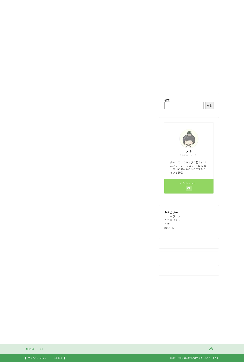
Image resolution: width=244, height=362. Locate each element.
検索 (167, 100)
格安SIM (169, 228)
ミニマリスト (172, 220)
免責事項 (58, 358)
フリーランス (172, 216)
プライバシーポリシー (38, 358)
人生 (167, 224)
